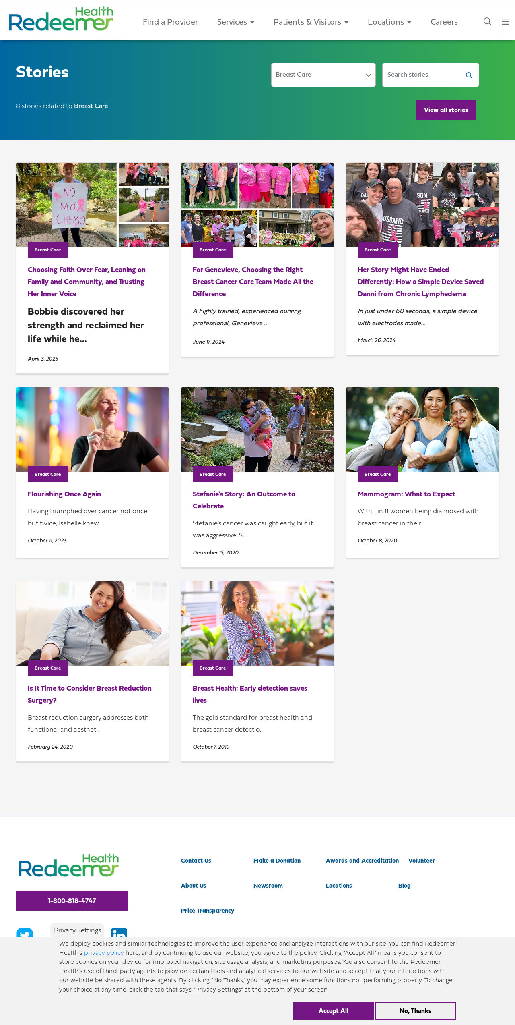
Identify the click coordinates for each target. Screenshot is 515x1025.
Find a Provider (170, 23)
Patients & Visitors (311, 23)
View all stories (446, 110)
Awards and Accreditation (362, 861)
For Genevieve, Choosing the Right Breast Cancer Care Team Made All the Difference (253, 282)
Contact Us (196, 861)
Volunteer (421, 861)
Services (235, 23)
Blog (404, 886)
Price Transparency (207, 911)
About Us (193, 886)
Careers (444, 23)
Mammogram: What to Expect (406, 494)
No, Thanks (415, 1011)
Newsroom (268, 886)
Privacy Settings (77, 930)
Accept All (333, 1011)
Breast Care (48, 250)
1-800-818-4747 (72, 901)
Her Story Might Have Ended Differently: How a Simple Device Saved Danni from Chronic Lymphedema (421, 282)
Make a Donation (277, 861)
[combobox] (323, 75)
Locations (389, 23)
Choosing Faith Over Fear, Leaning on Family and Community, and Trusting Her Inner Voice (87, 282)
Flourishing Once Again (64, 494)
